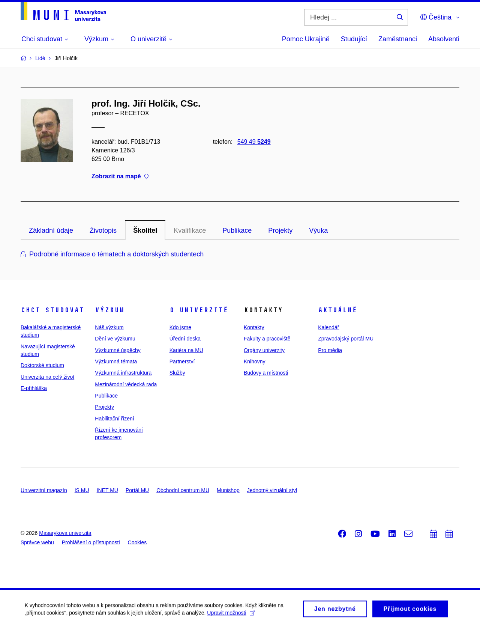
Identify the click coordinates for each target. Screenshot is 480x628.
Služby (177, 373)
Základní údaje (51, 230)
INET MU (107, 490)
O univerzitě (199, 310)
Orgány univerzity (264, 350)
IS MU (82, 490)
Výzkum (109, 310)
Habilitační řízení (114, 419)
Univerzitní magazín (44, 490)
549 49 (254, 142)
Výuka (318, 230)
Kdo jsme (180, 327)
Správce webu (37, 542)
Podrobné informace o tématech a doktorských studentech (112, 254)
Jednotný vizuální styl (272, 490)
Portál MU (137, 490)
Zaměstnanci (397, 39)
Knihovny (255, 361)
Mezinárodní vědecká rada (126, 384)
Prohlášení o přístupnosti (91, 542)
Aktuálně (337, 310)
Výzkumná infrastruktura (123, 373)
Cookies (137, 542)
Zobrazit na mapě (120, 176)
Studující (354, 39)
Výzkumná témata (116, 361)
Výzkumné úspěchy (117, 350)
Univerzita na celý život (47, 377)
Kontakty (254, 327)
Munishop (228, 490)
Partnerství (182, 361)
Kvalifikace (190, 230)
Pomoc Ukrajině (306, 39)
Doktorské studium (42, 365)
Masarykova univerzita (65, 533)
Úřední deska (185, 339)
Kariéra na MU (186, 350)
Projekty (280, 230)
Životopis (103, 230)
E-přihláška (34, 388)
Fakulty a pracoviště (267, 339)
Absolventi (443, 39)
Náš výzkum (109, 327)
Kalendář (328, 327)
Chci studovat (52, 310)
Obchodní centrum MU (182, 490)
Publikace (237, 230)
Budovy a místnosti (266, 373)
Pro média (330, 350)
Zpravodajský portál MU (346, 339)
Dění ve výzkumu (115, 339)
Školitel (145, 230)
